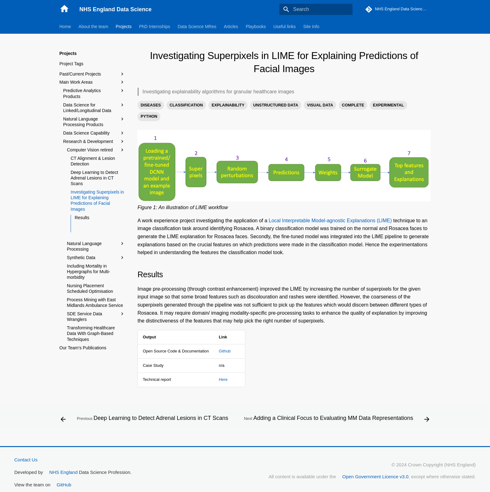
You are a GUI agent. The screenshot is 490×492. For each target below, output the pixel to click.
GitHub (64, 484)
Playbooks (256, 26)
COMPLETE (353, 105)
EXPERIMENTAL (388, 105)
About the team (93, 26)
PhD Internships (154, 26)
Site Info (311, 26)
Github (225, 351)
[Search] (315, 9)
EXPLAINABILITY (228, 105)
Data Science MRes (197, 26)
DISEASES (151, 105)
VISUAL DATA (320, 105)
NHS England (63, 472)
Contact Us (26, 459)
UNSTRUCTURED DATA (275, 105)
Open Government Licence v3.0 (375, 476)
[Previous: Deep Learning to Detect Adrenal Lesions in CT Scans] (145, 419)
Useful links (284, 26)
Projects (124, 26)
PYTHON (149, 116)
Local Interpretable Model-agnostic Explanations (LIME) (330, 220)
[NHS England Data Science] (64, 9)
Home (65, 26)
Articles (231, 26)
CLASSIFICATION (186, 105)
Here (223, 379)
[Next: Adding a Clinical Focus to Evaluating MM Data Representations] (336, 419)
